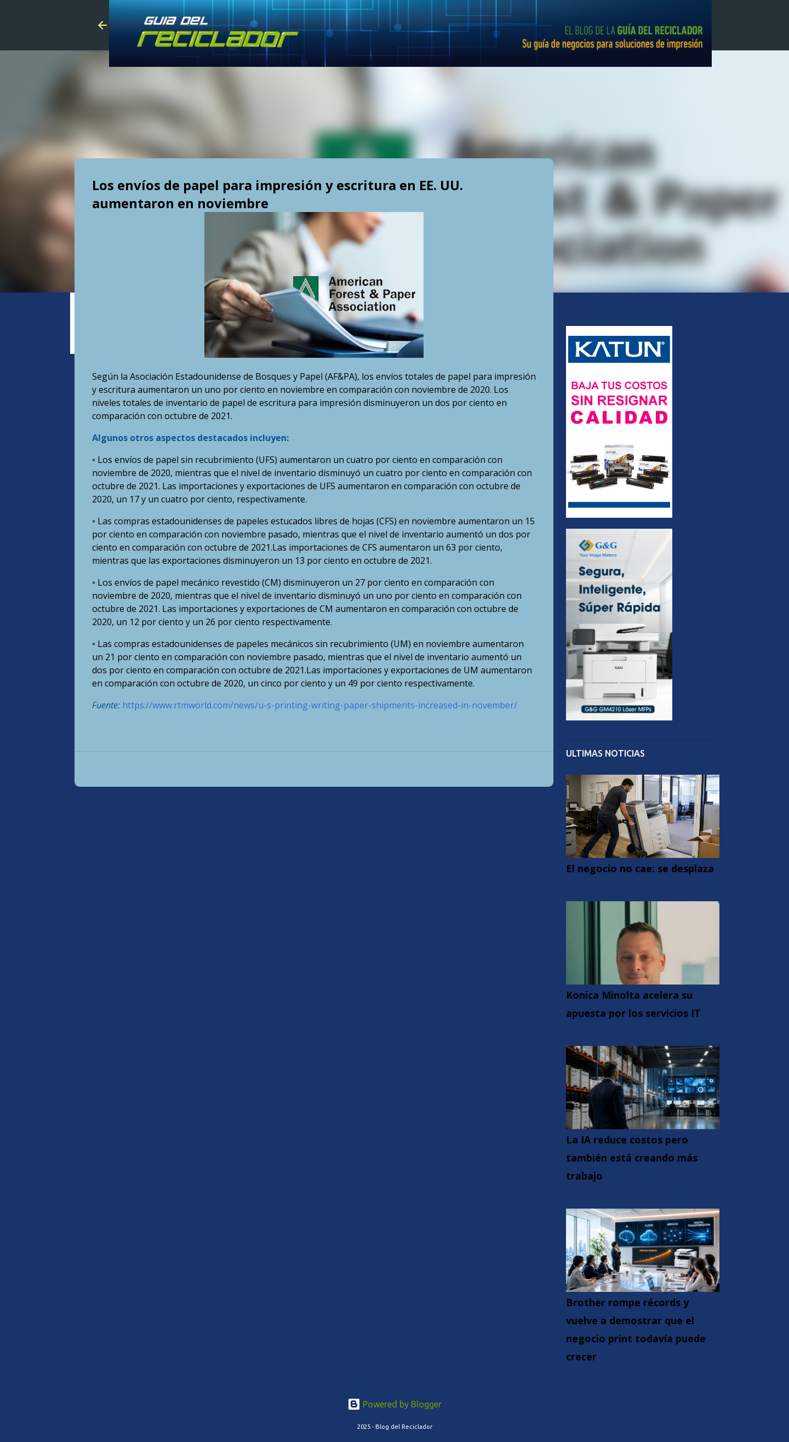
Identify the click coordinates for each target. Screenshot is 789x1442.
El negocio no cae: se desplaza (640, 868)
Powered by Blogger (394, 1404)
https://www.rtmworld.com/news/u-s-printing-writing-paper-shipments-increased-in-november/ (319, 705)
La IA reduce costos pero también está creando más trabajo (631, 1157)
